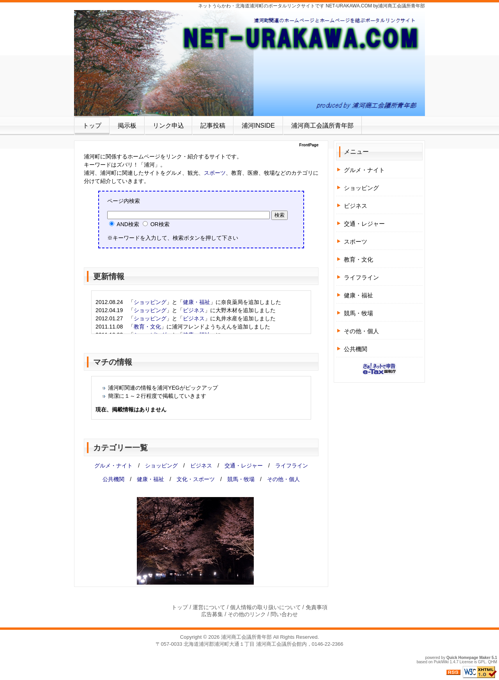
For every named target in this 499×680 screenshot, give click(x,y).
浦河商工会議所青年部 (322, 125)
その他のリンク (247, 614)
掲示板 (127, 125)
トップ (92, 125)
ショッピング (150, 302)
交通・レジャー (244, 465)
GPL (482, 662)
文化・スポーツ (196, 479)
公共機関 (113, 479)
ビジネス (194, 310)
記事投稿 (212, 125)
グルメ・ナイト (113, 465)
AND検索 (124, 224)
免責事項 (316, 607)
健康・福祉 (196, 302)
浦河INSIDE (258, 125)
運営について (209, 607)
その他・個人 (283, 479)
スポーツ (215, 173)
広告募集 (212, 614)
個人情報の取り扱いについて (265, 607)
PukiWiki (441, 662)
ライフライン (291, 465)
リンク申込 (168, 125)
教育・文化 (147, 326)
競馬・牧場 (241, 479)
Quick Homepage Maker (468, 657)
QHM (492, 662)
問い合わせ (284, 614)
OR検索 (156, 224)
